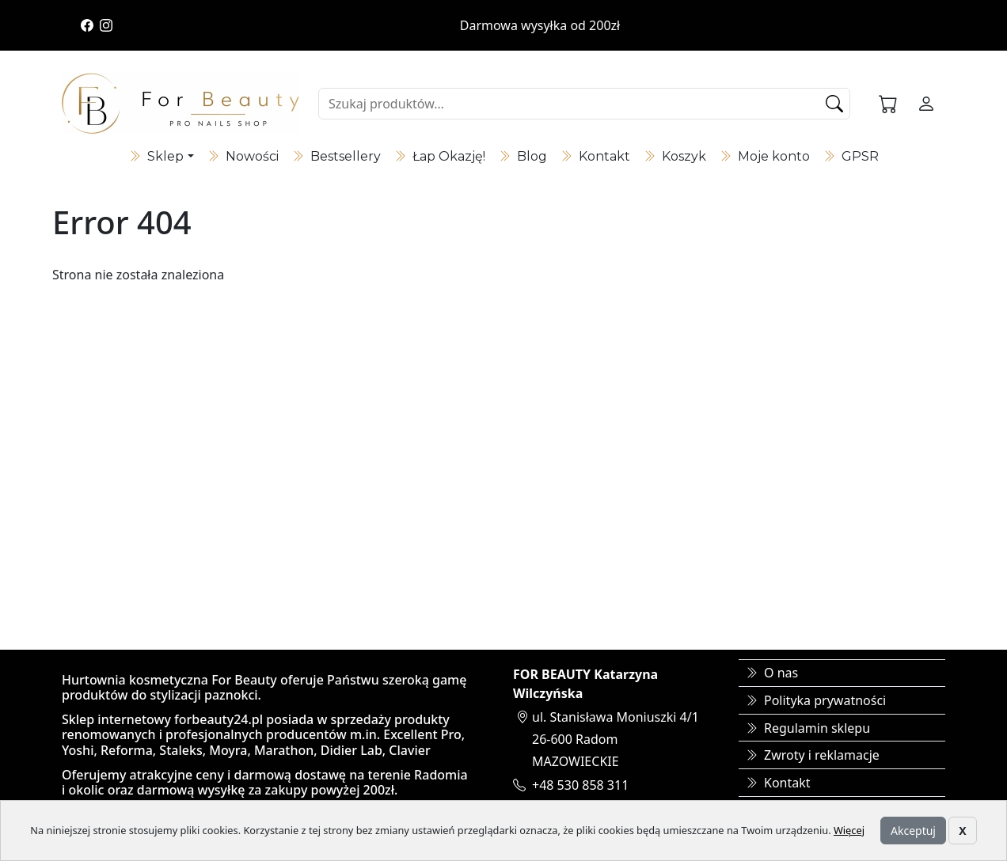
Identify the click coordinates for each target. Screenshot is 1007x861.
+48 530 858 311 (580, 785)
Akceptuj (913, 830)
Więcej (849, 830)
